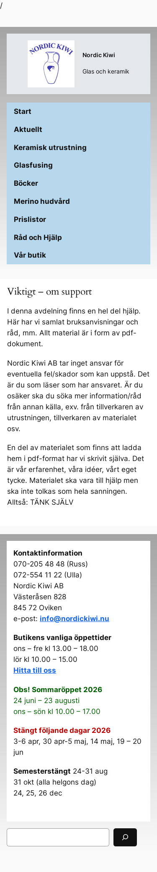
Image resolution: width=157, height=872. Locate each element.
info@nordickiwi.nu (74, 618)
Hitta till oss (34, 670)
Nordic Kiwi (98, 54)
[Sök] (125, 837)
